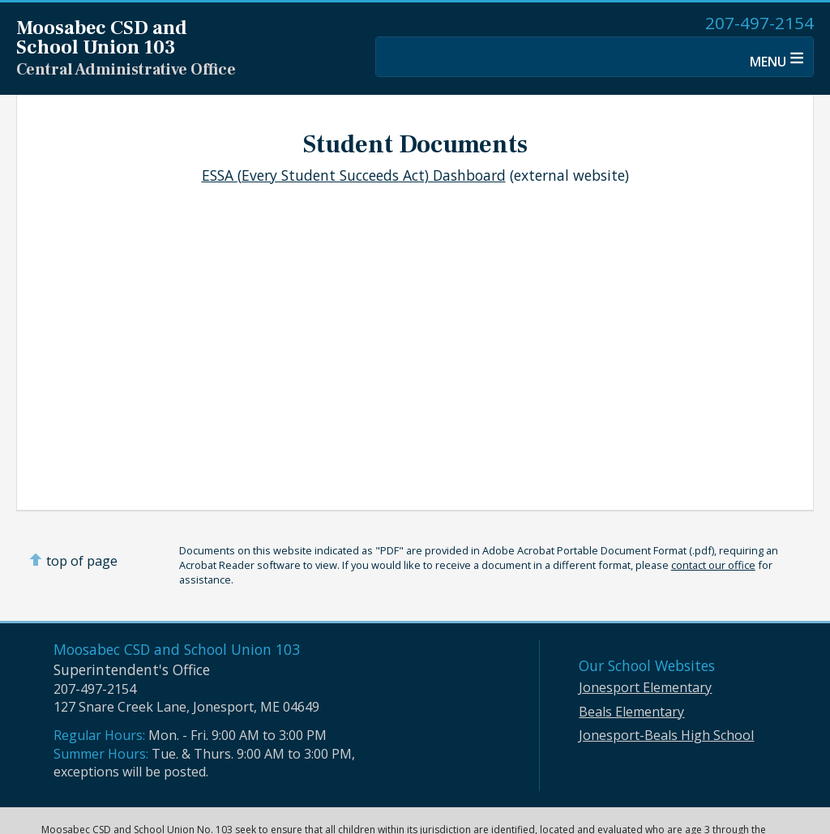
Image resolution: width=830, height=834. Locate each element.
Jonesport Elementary (645, 687)
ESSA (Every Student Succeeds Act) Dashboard (354, 175)
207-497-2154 (759, 22)
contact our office (713, 565)
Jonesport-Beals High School (666, 735)
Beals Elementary (631, 712)
